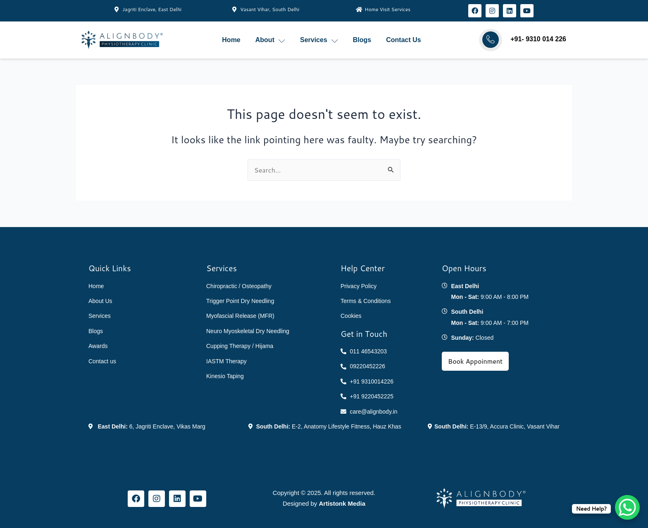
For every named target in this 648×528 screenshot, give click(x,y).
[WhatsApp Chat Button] (627, 507)
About (270, 40)
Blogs (362, 39)
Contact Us (403, 39)
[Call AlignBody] (490, 39)
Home (231, 39)
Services (319, 40)
